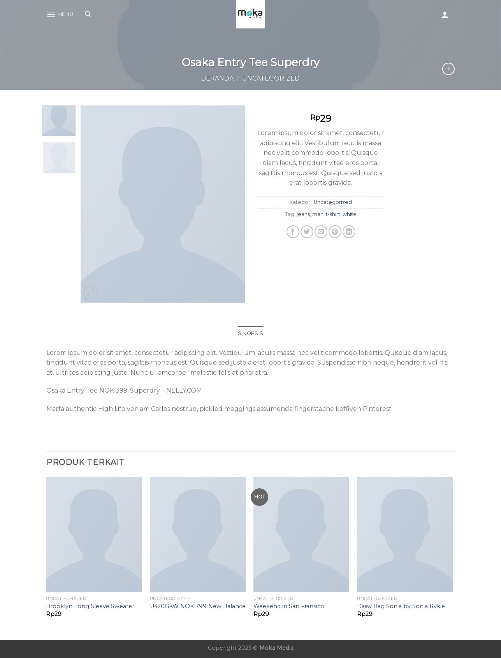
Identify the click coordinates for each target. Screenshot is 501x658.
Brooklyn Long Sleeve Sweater (90, 606)
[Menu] (60, 14)
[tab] (250, 333)
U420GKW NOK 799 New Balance (198, 606)
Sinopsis (250, 333)
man (317, 214)
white (350, 214)
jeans (303, 214)
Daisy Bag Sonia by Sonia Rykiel (402, 606)
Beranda (217, 78)
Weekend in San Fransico (288, 606)
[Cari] (88, 14)
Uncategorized (271, 78)
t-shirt (333, 214)
